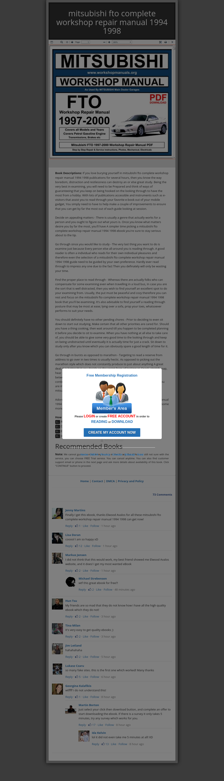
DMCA (110, 481)
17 (91, 725)
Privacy (105, 454)
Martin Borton (89, 705)
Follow (94, 526)
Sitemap (130, 454)
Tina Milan (72, 625)
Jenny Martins (75, 510)
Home (84, 481)
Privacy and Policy (131, 481)
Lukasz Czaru (74, 666)
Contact (97, 481)
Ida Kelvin (99, 733)
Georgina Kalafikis (78, 686)
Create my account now (112, 432)
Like (85, 526)
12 (78, 546)
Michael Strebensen (93, 578)
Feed (140, 454)
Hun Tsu (71, 601)
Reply (69, 526)
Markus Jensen (76, 555)
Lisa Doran (73, 535)
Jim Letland (73, 645)
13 (105, 744)
